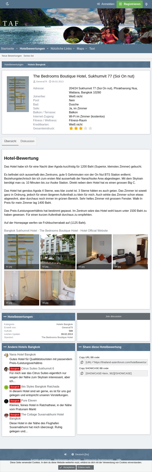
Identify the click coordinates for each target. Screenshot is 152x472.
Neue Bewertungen (12, 55)
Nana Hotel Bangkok (23, 354)
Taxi (92, 48)
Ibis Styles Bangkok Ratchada (34, 386)
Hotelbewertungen (32, 48)
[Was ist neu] (146, 4)
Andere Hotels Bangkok (24, 346)
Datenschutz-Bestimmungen (98, 459)
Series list (28, 55)
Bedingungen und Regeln (67, 459)
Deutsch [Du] (80, 454)
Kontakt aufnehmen (41, 459)
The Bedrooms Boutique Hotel (57, 337)
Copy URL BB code (89, 357)
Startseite (7, 48)
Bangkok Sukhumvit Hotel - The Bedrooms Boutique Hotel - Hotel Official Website (56, 230)
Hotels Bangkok (64, 324)
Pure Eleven (23, 400)
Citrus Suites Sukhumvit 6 (32, 368)
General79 (41, 81)
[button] (17, 48)
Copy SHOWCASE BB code (93, 368)
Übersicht (10, 141)
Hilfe (119, 459)
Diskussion (27, 141)
